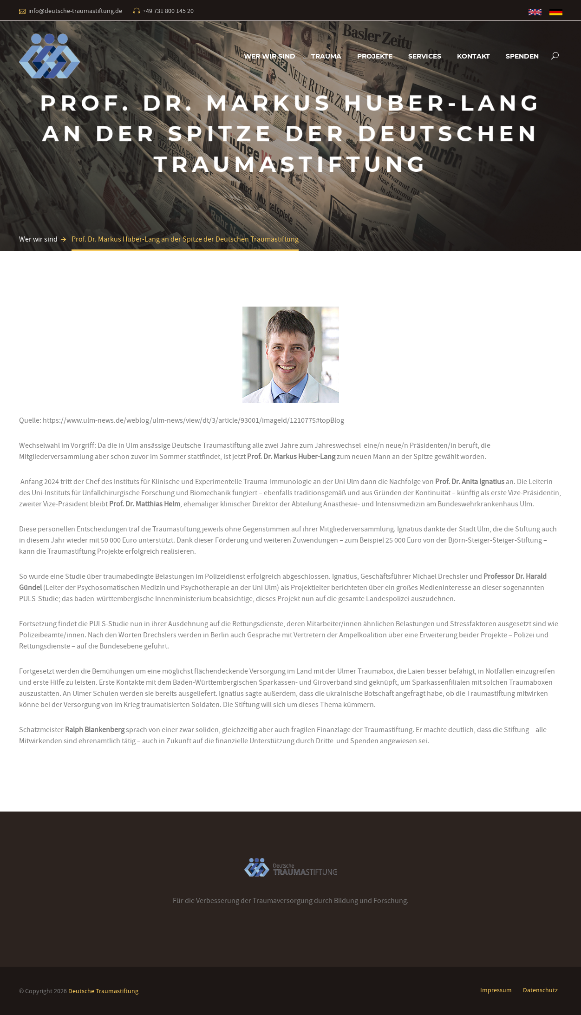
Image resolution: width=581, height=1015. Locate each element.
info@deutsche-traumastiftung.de (75, 11)
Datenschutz (540, 990)
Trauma (326, 56)
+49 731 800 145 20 (168, 11)
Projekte (374, 56)
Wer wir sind (269, 56)
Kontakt (473, 56)
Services (424, 56)
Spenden (522, 56)
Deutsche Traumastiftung (103, 991)
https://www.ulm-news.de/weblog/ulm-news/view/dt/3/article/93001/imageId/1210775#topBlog (193, 420)
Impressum (496, 990)
